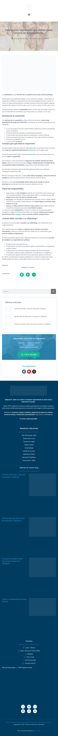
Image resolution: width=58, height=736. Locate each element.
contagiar (18, 214)
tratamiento (32, 150)
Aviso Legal (9, 722)
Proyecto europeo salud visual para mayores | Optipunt (12, 561)
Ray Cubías (36, 731)
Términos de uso (34, 722)
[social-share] (22, 275)
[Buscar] (53, 291)
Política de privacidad (21, 722)
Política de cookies (46, 722)
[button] (29, 14)
